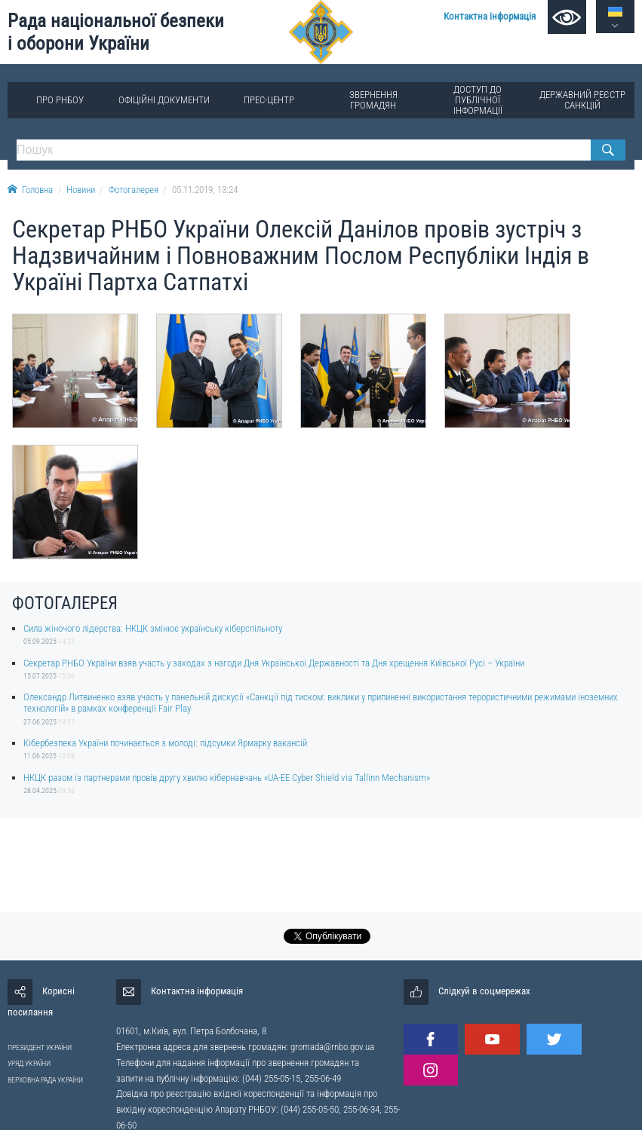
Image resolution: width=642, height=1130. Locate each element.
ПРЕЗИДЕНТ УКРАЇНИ (40, 1047)
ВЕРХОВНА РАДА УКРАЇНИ (45, 1080)
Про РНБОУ (60, 100)
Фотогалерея (133, 189)
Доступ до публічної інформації (477, 100)
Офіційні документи (164, 100)
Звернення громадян (373, 100)
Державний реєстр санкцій (582, 100)
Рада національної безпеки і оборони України (116, 32)
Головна (30, 189)
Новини (80, 189)
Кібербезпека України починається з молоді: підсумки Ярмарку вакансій (165, 743)
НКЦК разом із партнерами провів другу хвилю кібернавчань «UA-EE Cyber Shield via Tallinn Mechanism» (226, 777)
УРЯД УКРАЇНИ (29, 1063)
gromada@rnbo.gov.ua (332, 1046)
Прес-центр (269, 100)
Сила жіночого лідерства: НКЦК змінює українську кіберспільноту (152, 628)
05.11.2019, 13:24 (205, 189)
